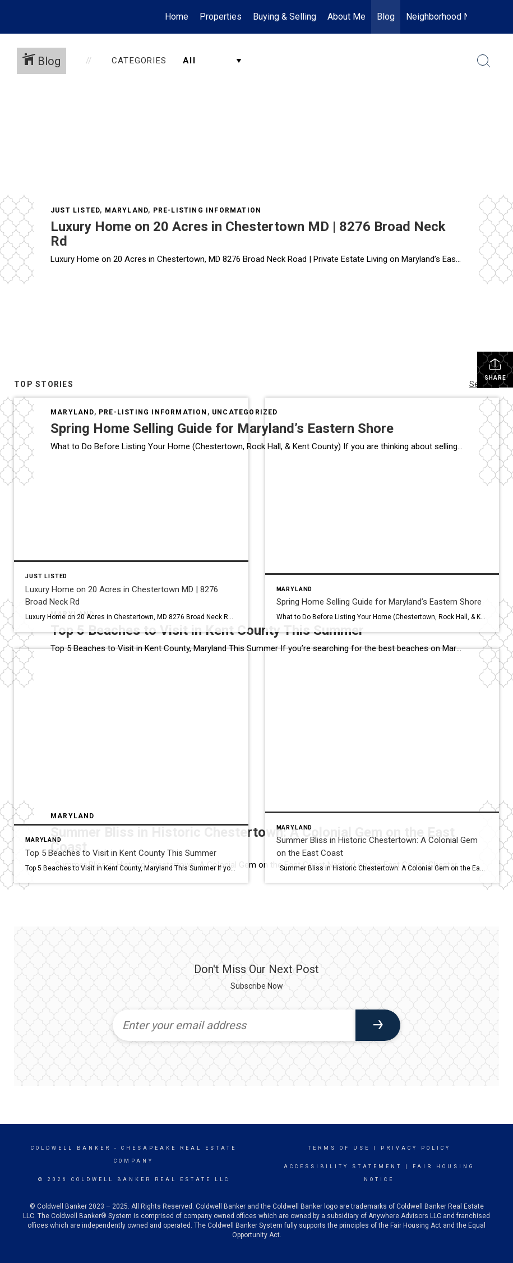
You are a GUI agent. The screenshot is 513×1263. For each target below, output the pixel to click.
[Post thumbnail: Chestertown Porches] (382, 766)
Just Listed (75, 210)
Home (176, 16)
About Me (346, 16)
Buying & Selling (284, 16)
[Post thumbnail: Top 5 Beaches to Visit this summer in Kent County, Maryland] (131, 766)
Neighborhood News (446, 16)
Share (495, 369)
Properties (221, 16)
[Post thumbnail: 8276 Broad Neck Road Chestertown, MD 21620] (131, 515)
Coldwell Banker (71, 1148)
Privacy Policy (416, 1148)
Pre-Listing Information (207, 210)
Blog (386, 16)
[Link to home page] (52, 17)
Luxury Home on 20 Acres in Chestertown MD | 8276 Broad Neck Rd (248, 234)
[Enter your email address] (234, 1025)
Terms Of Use (339, 1148)
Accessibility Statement (343, 1166)
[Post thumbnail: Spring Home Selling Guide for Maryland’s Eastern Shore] (382, 515)
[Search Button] (484, 61)
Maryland (127, 210)
